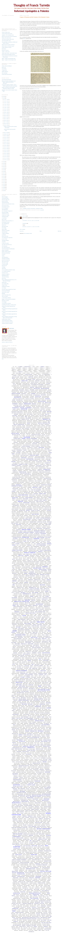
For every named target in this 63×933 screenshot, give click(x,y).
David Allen (32, 495)
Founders (26, 550)
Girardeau (46, 565)
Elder (49, 523)
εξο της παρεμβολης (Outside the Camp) (8, 269)
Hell (13, 584)
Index (14, 605)
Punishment (20, 781)
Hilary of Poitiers (34, 588)
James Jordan (36, 620)
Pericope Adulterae (17, 746)
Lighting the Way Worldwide (34, 669)
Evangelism (25, 537)
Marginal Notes (36, 681)
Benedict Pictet (25, 419)
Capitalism (40, 438)
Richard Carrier (19, 805)
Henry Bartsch (36, 586)
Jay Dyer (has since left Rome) (7, 74)
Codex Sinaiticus (26, 468)
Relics (27, 796)
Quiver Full (41, 783)
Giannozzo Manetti (16, 565)
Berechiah (35, 420)
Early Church (28, 518)
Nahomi (45, 709)
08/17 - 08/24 (6, 121)
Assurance (28, 406)
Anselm (28, 393)
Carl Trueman (36, 442)
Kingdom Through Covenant (31, 659)
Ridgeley (37, 806)
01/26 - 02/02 (6, 154)
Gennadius (48, 560)
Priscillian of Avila (22, 768)
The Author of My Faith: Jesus (7, 244)
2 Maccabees (18, 373)
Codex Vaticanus (34, 468)
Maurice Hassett (47, 692)
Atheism (22, 407)
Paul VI (41, 742)
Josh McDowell (28, 650)
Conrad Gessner (28, 477)
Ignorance (38, 600)
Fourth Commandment (45, 550)
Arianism (31, 402)
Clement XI (42, 464)
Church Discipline (33, 460)
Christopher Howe (21, 459)
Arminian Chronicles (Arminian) (7, 323)
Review (49, 802)
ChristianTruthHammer (39, 456)
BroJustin (14, 432)
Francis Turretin (29, 552)
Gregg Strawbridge (46, 573)
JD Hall (30, 627)
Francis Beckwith (32, 551)
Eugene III (49, 533)
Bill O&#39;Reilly (34, 424)
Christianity (31, 456)
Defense (20, 502)
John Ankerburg (19, 636)
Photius (45, 754)
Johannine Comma (39, 208)
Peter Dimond (44, 747)
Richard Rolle (44, 805)
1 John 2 (37, 366)
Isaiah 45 (32, 614)
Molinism (30, 704)
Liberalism (34, 668)
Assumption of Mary (20, 406)
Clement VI (30, 464)
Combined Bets (28, 469)
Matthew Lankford (41, 691)
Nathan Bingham (25, 710)
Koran (29, 660)
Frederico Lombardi (37, 554)
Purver (43, 782)
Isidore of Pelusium (46, 614)
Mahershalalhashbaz (24, 678)
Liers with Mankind (21, 669)
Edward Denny (34, 520)
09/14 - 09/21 (6, 115)
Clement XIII (48, 464)
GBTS (31, 559)
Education (20, 520)
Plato (22, 759)
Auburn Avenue (36, 407)
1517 (16, 366)
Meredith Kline (48, 696)
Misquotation (22, 702)
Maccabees (33, 677)
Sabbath (41, 818)
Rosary (14, 817)
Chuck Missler (37, 459)
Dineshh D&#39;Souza (46, 506)
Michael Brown (22, 699)
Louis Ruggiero (29, 674)
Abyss (17, 378)
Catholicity (23, 447)
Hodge (46, 591)
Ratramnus (37, 787)
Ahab (14, 383)
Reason (27, 788)
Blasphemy (48, 425)
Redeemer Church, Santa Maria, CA (7, 220)
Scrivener (30, 827)
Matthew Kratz (33, 691)
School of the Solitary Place (6, 294)
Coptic (35, 479)
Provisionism (21, 773)
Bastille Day (27, 415)
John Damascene (18, 638)
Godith (43, 568)
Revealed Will (32, 800)
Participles (23, 737)
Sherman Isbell (26, 839)
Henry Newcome (43, 586)
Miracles (48, 701)
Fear (35, 543)
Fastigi (44, 542)
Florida (39, 547)
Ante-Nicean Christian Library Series (8, 39)
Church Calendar (24, 460)
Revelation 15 (47, 801)
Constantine (48, 477)
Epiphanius (39, 528)
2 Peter (23, 373)
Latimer (49, 663)
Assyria (33, 406)
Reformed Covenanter (5, 300)
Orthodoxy (47, 731)
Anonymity (23, 393)
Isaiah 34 (27, 614)
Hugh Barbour (26, 595)
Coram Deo (39, 479)
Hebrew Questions (33, 582)
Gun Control (45, 577)
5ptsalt (39, 374)
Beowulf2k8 (29, 420)
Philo (23, 754)
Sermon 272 (14, 835)
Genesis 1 (24, 560)
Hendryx (13, 586)
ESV (16, 532)
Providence (15, 773)
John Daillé (48, 637)
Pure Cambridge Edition (29, 781)
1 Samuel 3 (24, 370)
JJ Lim (39, 632)
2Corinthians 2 (20, 374)
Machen (43, 677)
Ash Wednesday (26, 405)
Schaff (25, 825)
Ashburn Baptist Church (35, 405)
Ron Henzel (39, 816)
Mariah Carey (44, 681)
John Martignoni (37, 641)
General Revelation (17, 560)
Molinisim (24, 704)
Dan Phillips (20, 492)
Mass (49, 686)
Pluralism (26, 759)
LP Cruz (49, 674)
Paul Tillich (36, 742)
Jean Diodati (43, 627)
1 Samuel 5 (30, 370)
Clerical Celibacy (16, 465)
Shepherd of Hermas (17, 839)
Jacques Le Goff (15, 618)
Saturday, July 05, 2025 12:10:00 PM (31, 220)
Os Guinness (21, 732)
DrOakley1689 (32, 515)
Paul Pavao (24, 742)
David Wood (25, 498)
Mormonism (38, 706)
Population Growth (24, 760)
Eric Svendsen (41, 529)
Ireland (40, 610)
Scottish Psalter (41, 826)
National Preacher (33, 710)
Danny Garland (21, 493)
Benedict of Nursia (17, 419)
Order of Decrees (38, 729)
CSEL (25, 488)
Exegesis (36, 538)
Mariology (26, 682)
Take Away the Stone (5, 261)
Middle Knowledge (23, 700)
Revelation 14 (40, 801)
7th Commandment (46, 374)
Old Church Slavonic (31, 724)
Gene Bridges (47, 559)
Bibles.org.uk (34, 423)
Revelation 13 (33, 801)
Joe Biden (14, 633)
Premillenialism (17, 764)
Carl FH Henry (29, 442)
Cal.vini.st (3, 254)
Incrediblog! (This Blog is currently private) (9, 304)
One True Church (41, 727)
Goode (32, 569)
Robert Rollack (37, 810)
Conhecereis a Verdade (5, 215)
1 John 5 (42, 366)
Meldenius (49, 695)
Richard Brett (44, 804)
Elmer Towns (34, 524)
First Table (42, 546)
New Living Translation (37, 715)
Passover (41, 738)
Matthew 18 (38, 688)
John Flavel (24, 638)
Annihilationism (16, 393)
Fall (28, 541)
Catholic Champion (35, 446)
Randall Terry (19, 787)
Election (18, 524)
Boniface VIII (19, 429)
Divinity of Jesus (35, 510)
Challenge (46, 448)
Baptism (49, 411)
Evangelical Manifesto (16, 536)
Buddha (33, 433)
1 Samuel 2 (19, 369)
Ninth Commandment (28, 718)
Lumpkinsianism (16, 677)
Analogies (21, 389)
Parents (44, 736)
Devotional (47, 505)
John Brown (39, 636)
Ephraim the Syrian (22, 528)
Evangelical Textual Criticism (44, 536)
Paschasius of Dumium (23, 738)
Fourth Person (15, 551)
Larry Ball (33, 663)
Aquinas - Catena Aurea (6, 51)
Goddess (30, 568)
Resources (35, 799)
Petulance (48, 750)
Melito (13, 696)
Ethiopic (31, 533)
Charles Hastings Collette (41, 450)
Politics (40, 759)
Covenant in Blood (5, 264)
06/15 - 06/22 (6, 132)
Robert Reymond (29, 810)
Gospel (25, 570)
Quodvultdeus (48, 783)
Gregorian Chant (17, 574)
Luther (22, 677)
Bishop (23, 425)
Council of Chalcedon (35, 482)
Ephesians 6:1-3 (31, 527)
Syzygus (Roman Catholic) (6, 319)
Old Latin (38, 724)
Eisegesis (46, 523)
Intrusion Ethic (48, 609)
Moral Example (31, 705)
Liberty (44, 668)
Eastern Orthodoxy (45, 518)
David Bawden (18, 496)
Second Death (16, 830)
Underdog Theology (5, 216)
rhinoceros (25, 804)
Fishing (26, 547)
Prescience (30, 764)
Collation (49, 468)
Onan (24, 727)
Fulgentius (18, 556)
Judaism (15, 652)
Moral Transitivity (16, 706)
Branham (42, 429)
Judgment (34, 652)
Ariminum (39, 402)
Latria (17, 664)
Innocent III (47, 606)
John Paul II (24, 643)
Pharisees (18, 751)
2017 (4, 172)
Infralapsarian (46, 605)
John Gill (44, 638)
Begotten (42, 416)
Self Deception (38, 831)
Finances (15, 546)
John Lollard (21, 641)
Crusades (21, 488)
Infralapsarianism (18, 606)
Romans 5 (19, 816)
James (42, 618)
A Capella (19, 375)
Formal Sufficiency (17, 550)
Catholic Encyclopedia (45, 446)
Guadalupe (15, 577)
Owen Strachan (46, 732)
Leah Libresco (48, 664)
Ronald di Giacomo (46, 816)
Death (40, 500)
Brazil (46, 429)
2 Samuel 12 (38, 373)
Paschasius (15, 738)
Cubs (28, 488)
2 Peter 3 (33, 373)
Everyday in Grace (5, 272)
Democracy (33, 502)
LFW (30, 668)
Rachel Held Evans (18, 786)
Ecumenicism (47, 519)
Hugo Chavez (39, 595)
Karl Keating (21, 655)
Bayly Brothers (43, 415)
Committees (25, 470)
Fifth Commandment (41, 545)
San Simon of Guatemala (29, 822)
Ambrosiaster (38, 387)
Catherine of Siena (17, 446)
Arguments (25, 402)
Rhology (38, 804)
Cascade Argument (20, 443)
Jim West (30, 632)
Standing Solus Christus (6, 286)
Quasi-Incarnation (15, 783)
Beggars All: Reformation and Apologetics (9, 299)
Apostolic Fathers (29, 398)
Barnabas (16, 414)
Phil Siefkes (32, 751)
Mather (36, 687)
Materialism (31, 687)
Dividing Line (22, 510)
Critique (44, 487)
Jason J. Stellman (37, 624)
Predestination (36, 763)
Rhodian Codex (32, 804)
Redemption (41, 788)
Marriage (30, 684)
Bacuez (29, 411)
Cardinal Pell (30, 441)
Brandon (37, 429)
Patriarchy (20, 740)
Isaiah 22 (18, 614)
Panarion (41, 733)
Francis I (40, 551)
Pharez (14, 751)
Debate (45, 500)
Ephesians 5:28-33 (23, 527)
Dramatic (26, 515)
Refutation (15, 795)
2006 (4, 190)
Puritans (32, 782)
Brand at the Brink (5, 201)
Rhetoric (20, 804)
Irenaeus (17, 611)
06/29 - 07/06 (6, 125)
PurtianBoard (38, 782)
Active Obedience (32, 378)
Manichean (28, 679)
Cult (31, 488)
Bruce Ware (44, 432)
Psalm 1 (44, 773)
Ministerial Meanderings (35, 701)
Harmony (44, 579)
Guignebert (30, 577)
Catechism (34, 443)
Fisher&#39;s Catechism (18, 547)
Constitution (23, 478)
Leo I (48, 665)
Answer (33, 393)
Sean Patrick (37, 827)
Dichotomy (29, 506)
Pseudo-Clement (31, 778)
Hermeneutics (32, 587)
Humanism (27, 596)
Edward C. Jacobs (27, 520)
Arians (35, 402)
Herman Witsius (20, 587)
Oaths (18, 723)
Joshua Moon (34, 651)
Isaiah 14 (13, 614)
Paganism (29, 733)
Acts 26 (42, 378)
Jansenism (14, 624)
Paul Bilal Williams (30, 741)
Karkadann (14, 655)
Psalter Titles (27, 777)
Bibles (28, 423)
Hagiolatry (26, 578)
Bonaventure (4, 48)
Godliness (48, 568)
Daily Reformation (24, 491)
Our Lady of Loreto (29, 732)
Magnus (17, 678)
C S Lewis (23, 434)
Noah (20, 719)
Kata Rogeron (28, 655)
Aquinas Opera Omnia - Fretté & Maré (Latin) (9, 53)
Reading (15, 788)
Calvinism (27, 437)
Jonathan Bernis (19, 647)
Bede (26, 416)
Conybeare (20, 479)
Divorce (49, 510)
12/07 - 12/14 (6, 102)
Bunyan (42, 433)
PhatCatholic (25, 751)
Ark (43, 402)
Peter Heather (18, 749)
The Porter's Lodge (5, 262)
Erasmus (18, 529)
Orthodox (41, 731)
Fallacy (38, 541)
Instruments (19, 609)
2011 (4, 182)
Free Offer (44, 554)
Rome (35, 816)
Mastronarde (14, 687)
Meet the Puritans (29, 695)
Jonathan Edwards (36, 647)
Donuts (13, 514)
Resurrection (24, 800)
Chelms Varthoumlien (36, 451)
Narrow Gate (18, 710)
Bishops (43, 425)
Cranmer (29, 487)
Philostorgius (35, 754)
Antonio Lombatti (25, 396)
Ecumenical (40, 519)
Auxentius (30, 410)
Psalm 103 (49, 773)
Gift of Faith (28, 565)
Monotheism (14, 705)
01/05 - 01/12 (6, 159)
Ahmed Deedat (19, 383)
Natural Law (32, 711)
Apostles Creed (45, 397)
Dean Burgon (24, 500)
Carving (13, 443)
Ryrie (25, 818)
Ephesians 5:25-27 (15, 527)
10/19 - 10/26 (6, 109)
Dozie (49, 514)
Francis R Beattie (47, 551)
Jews (26, 632)
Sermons (31, 835)
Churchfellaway (27, 461)
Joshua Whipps (41, 651)
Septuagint (42, 834)
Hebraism (21, 582)
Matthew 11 (25, 688)
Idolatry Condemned (5, 250)
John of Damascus (36, 642)
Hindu (41, 588)
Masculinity (44, 686)
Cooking (25, 479)
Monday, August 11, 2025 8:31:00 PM (31, 226)
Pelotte (21, 745)
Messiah (18, 697)
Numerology (39, 722)
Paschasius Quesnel (33, 738)
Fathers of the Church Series (6, 37)
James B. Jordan (30, 619)
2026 (4, 96)
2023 (4, 163)
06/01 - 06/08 (6, 135)
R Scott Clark (31, 784)
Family (33, 542)
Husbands (36, 596)
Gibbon (22, 565)
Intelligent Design (27, 609)
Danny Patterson (29, 493)
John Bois (34, 636)
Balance (40, 411)
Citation (44, 461)
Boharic (42, 428)
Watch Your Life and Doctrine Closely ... (8, 203)
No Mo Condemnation (44, 718)
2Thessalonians (28, 374)
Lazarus (42, 664)
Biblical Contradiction (44, 423)
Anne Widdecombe (47, 392)
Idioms (19, 600)
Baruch (35, 414)
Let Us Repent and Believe (6, 271)
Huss (40, 596)
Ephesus (44, 527)
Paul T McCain (30, 742)
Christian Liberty (34, 455)
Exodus (42, 538)
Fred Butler (29, 554)
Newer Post (21, 231)
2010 (4, 184)
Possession (36, 760)
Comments (14, 470)
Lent (45, 665)
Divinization (43, 510)
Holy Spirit (28, 592)
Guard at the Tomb (23, 577)
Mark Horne (19, 683)
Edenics (15, 520)
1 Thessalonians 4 (42, 370)
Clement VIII (36, 464)
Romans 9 (30, 816)
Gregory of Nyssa (44, 574)
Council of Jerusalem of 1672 (39, 483)
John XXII (32, 646)
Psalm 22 (44, 774)
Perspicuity (31, 747)
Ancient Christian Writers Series (7, 33)
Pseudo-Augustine (23, 778)
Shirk (32, 839)
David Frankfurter (47, 496)
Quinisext (36, 783)
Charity (25, 450)
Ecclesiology (27, 519)
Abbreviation (47, 375)
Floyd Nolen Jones (46, 547)
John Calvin (34, 637)
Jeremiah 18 (36, 629)
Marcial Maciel (21, 681)
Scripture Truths (4, 285)
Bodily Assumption (17, 428)
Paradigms (15, 736)
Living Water (28, 672)
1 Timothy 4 (20, 371)
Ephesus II (15, 528)
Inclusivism (15, 604)
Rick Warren (31, 806)
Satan (48, 822)
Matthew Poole (20, 692)
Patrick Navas (15, 741)
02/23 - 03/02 (6, 148)
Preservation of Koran (38, 764)
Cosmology (27, 482)
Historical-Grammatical (17, 591)
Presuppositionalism (24, 765)
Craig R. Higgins (16, 487)
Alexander (19, 384)
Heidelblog (26, 583)
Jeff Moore (15, 628)
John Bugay (20, 637)
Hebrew (26, 582)
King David (22, 659)
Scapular (20, 825)
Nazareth (22, 713)
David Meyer (21, 497)
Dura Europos (48, 515)
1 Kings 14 (47, 366)
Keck (33, 655)
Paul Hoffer (44, 741)
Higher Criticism (17, 588)
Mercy (35, 696)
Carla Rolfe (43, 442)
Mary (39, 686)
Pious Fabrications (42, 756)
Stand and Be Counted (5, 292)
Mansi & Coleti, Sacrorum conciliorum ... (8, 44)
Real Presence (21, 788)
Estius (13, 532)
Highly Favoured (25, 588)
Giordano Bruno (39, 565)
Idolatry (27, 600)
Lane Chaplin (15, 663)
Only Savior (37, 728)
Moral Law (38, 705)
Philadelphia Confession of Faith (43, 751)
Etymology (37, 533)
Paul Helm (37, 741)
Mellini (16, 696)
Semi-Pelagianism (17, 834)
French (37, 555)
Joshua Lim (28, 651)
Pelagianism (15, 745)
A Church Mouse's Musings (6, 297)
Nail (49, 709)
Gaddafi (43, 556)
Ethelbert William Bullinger (18, 533)
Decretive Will (32, 501)
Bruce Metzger (31, 432)
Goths (33, 570)
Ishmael (39, 614)
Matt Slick (19, 688)
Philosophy (29, 754)
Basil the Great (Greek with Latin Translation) (9, 36)
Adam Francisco (46, 379)
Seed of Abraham (30, 831)
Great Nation (20, 573)
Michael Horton (38, 699)
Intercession (35, 609)
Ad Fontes (23, 379)
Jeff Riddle (21, 628)
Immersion (32, 601)
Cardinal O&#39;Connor (22, 441)
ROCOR (21, 813)
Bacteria (25, 411)
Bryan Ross (22, 433)
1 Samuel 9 (35, 370)
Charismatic (19, 450)
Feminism (29, 545)
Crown (48, 487)
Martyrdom (22, 686)
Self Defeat (44, 831)
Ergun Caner (26, 529)
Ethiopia (27, 533)
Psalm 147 (26, 774)
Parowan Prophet (16, 737)
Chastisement (28, 451)
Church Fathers (42, 460)
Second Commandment (44, 828)
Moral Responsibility (46, 705)
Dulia (37, 515)
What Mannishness (5, 209)
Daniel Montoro (47, 492)
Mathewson (46, 687)
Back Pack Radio (47, 410)
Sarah (44, 822)
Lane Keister (22, 663)
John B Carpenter (27, 636)
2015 (4, 176)
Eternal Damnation (40, 532)
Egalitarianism (22, 523)
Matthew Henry (25, 691)
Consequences (35, 477)
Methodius (34, 697)
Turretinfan (11, 328)
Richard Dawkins (28, 805)
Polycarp (45, 759)
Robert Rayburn (20, 810)
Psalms (21, 777)
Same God (37, 821)
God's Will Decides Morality (6, 79)
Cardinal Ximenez (45, 441)
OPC (47, 728)
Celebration (30, 447)
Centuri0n (41, 447)
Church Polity (20, 461)
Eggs (27, 523)
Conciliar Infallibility (25, 473)
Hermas (26, 587)
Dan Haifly (49, 491)
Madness (48, 677)
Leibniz (31, 665)
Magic (13, 678)
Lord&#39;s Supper (42, 673)
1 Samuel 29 (19, 370)
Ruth (47, 817)
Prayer (45, 761)
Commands (39, 469)
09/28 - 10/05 (6, 112)
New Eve (29, 715)
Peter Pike (15, 750)
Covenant (38, 484)
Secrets (36, 830)
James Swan (33, 622)
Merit (14, 697)
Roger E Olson (27, 813)
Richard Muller (36, 805)
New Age (37, 714)
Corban (44, 479)
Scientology (30, 825)
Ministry (43, 701)
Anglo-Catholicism (32, 392)
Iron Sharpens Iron (40, 611)
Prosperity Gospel (31, 772)
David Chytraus (25, 496)
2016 (4, 174)
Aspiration (47, 405)
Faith (25, 541)
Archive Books (42, 401)
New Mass (45, 715)
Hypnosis (34, 597)
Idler (23, 600)
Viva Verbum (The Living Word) (7, 237)
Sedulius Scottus (22, 831)
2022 (4, 164)
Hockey (42, 591)
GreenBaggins (32, 573)
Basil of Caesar (41, 414)
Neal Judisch (31, 713)
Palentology (35, 733)
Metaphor (23, 697)
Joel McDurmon (33, 633)
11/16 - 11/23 (6, 105)
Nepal (21, 714)
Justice (39, 652)
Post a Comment (22, 229)
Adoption (37, 380)
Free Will (21, 555)
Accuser (21, 378)
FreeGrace (32, 555)
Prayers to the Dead (24, 763)
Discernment (29, 509)
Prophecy (41, 769)
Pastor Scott (46, 738)
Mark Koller (31, 683)
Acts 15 (38, 378)
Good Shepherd (26, 569)
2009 (4, 185)
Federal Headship (41, 543)
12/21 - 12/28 (6, 99)
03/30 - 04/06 (6, 145)
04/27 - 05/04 (6, 140)
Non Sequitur (41, 719)
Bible (14, 423)
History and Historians (29, 591)
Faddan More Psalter (18, 541)
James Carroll (44, 619)
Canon (23, 438)
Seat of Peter (44, 827)
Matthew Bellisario (5, 71)
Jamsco (37, 623)
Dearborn (36, 500)
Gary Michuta (19, 559)
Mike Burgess (36, 700)
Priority (15, 768)
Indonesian (22, 605)
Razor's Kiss (4, 278)
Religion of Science (35, 796)
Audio (14, 409)
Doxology (45, 514)
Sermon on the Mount (23, 835)
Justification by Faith (17, 654)
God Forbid (18, 568)
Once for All (28, 727)
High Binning (42, 587)
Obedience (26, 723)
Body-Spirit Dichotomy (35, 428)
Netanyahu (32, 714)
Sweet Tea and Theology (6, 290)
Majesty (31, 678)
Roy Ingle (19, 817)
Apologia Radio (25, 397)
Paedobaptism (15, 733)
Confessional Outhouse (37, 474)
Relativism (22, 796)
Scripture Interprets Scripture (20, 827)
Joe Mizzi (27, 633)
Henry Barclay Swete (27, 586)
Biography (47, 424)
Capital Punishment (31, 438)
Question (30, 783)
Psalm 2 (35, 774)
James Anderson (22, 619)
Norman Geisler (39, 720)
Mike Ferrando (44, 700)
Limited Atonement (21, 670)
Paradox (20, 736)
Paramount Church (27, 736)
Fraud (24, 554)
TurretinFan (24, 223)
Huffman (20, 595)
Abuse (13, 378)
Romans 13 (43, 814)
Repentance (30, 797)
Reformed (22, 791)
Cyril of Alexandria (36, 489)
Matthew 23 (44, 688)
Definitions (26, 502)
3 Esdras (35, 374)
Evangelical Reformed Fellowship (29, 536)
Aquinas (47, 398)
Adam (33, 379)
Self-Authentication (22, 832)
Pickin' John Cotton (5, 236)
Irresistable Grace (30, 613)
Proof (30, 769)
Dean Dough (30, 500)
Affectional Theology (5, 276)
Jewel (22, 632)
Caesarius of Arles (36, 434)
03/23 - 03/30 (6, 146)
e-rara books (22, 518)
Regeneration (21, 795)
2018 (4, 171)
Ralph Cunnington (43, 786)
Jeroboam (47, 629)
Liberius (40, 668)
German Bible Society (33, 564)
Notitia (18, 722)
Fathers (17, 543)
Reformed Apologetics (41, 791)
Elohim (39, 524)
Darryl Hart (42, 493)
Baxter (37, 415)
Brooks (18, 432)
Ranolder (26, 787)
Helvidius (42, 584)
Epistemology (46, 528)
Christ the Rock (16, 455)
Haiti (42, 578)
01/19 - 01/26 (6, 156)
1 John (33, 366)
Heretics (14, 587)
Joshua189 (47, 651)
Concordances (48, 473)
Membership (22, 696)
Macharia (39, 677)
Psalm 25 (48, 774)
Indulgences (28, 605)
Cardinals (15, 442)
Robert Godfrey (35, 809)
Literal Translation (20, 672)
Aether (28, 382)
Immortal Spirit (44, 601)
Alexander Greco (26, 384)
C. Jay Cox (28, 434)
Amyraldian (37, 388)
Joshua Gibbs (21, 651)
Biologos (14, 425)
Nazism (26, 713)
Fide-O (33, 545)
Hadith (17, 578)
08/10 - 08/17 (6, 123)
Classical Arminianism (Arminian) (7, 321)
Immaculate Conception (21, 601)
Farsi (41, 542)
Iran (36, 610)
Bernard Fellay (41, 420)
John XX (27, 646)
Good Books (4, 234)
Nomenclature (33, 719)
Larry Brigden (39, 663)
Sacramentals (47, 818)
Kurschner (46, 660)
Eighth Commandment (33, 523)
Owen (41, 732)
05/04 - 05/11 (6, 138)
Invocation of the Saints (19, 610)
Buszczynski (47, 433)
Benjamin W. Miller (22, 420)
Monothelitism (21, 705)
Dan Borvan (43, 491)
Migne (31, 700)
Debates (20, 501)
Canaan (47, 437)
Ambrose (32, 387)
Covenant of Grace (46, 484)
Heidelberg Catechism (18, 583)
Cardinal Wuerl (37, 441)
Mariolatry (19, 682)
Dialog (18, 506)
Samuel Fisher (43, 821)
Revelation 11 (17, 801)
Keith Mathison (38, 655)
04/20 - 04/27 (6, 142)
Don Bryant (49, 511)
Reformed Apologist (5, 212)
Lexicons (26, 668)
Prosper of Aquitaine (21, 772)
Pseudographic (17, 779)
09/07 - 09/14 (6, 117)
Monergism (42, 704)
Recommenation (33, 788)
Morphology (44, 706)
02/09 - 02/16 (6, 151)
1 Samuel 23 (30, 369)
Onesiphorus (48, 727)
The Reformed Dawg (5, 202)
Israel (35, 615)
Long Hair (48, 672)
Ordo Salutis (21, 731)
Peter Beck (38, 747)
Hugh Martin (32, 595)
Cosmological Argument (18, 482)
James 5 (15, 619)
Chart (23, 451)
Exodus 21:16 (47, 538)
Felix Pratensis (23, 545)
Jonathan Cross (27, 647)
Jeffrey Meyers (43, 628)
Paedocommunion (22, 733)
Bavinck (33, 415)
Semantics (38, 832)
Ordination (15, 731)
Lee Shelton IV (20, 665)
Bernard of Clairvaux (5, 50)
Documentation (20, 511)
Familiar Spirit (28, 542)
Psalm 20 (39, 774)
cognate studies (42, 468)
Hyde (43, 596)
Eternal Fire (48, 532)
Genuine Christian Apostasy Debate (31, 561)
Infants (41, 605)
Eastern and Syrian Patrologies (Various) (8, 54)
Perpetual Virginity (29, 746)
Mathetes (41, 687)
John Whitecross (43, 645)
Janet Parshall (48, 623)
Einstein (41, 523)
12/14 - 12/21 (6, 101)
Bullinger (38, 433)
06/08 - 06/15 (6, 134)
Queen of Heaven (23, 783)
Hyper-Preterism (27, 597)
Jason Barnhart (21, 624)
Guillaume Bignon (37, 577)
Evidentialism (33, 537)
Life (26, 669)
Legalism (26, 665)
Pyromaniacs (48, 782)
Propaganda (36, 769)
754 (13, 366)
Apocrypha (38, 396)
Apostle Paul (38, 397)
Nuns (44, 722)
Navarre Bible (16, 713)
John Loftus (15, 641)
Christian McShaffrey (45, 455)
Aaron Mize (41, 375)
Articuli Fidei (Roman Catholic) (7, 320)
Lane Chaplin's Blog (5, 283)
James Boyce (37, 619)
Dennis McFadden (46, 502)
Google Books (43, 569)
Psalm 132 (15, 774)
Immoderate (37, 601)
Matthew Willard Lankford (6, 251)
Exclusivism (21, 538)
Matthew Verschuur (29, 692)
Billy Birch (41, 424)
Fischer (47, 546)
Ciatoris (33, 461)
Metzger (45, 697)
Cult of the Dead (37, 488)
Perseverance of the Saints (19, 747)
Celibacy (36, 447)
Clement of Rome (23, 464)
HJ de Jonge (37, 591)
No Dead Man (37, 718)
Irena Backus (46, 610)
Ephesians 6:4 (38, 527)
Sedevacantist (42, 830)
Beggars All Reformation (33, 416)
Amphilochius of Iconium (19, 388)
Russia (39, 817)
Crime (40, 487)
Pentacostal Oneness (45, 745)
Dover (41, 514)
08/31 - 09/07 (6, 118)
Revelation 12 (25, 801)
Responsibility (17, 800)
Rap (29, 787)
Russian (43, 817)
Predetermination (45, 763)
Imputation (27, 602)
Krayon (40, 660)
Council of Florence (45, 482)
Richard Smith (18, 806)
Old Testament (46, 724)
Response (46, 799)
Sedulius (15, 831)
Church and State (16, 460)
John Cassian (41, 637)
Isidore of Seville (17, 615)
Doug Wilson (35, 514)
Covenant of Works (17, 486)
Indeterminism (47, 604)
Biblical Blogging (5, 196)
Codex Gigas (31, 466)
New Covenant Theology (22, 715)
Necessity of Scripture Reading (42, 713)
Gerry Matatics (42, 564)
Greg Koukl (39, 573)
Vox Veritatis (4, 287)
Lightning (43, 669)
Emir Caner (48, 524)
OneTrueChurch (15, 728)
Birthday (19, 425)
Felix (18, 545)
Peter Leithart (39, 749)
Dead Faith (18, 500)
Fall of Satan (33, 541)
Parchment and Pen (36, 736)
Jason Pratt (45, 624)
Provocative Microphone (30, 773)
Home (41, 231)
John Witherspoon (21, 646)
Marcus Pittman (29, 681)
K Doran (39, 654)
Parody (48, 736)
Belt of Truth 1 (4, 219)
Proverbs (47, 772)
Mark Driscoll (45, 682)
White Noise (4, 268)
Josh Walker (35, 650)
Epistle (13, 529)
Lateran (45, 663)
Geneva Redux (41, 560)
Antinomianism (17, 396)
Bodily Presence (25, 428)
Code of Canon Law (47, 465)
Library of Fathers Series (6, 32)
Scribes (48, 826)
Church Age (47, 459)
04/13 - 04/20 (6, 143)
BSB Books (28, 433)
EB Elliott (15, 519)
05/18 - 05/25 (6, 137)
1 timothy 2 (48, 370)
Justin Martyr (26, 654)
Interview (41, 609)
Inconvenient (39, 604)
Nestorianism (26, 714)
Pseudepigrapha (34, 777)
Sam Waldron (32, 821)
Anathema (32, 389)
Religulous (14, 797)
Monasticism (36, 704)
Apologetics (17, 397)
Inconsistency (32, 604)
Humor (31, 596)
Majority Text (37, 678)
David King (15, 497)
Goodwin (36, 569)
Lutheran (27, 677)
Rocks (18, 813)
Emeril (43, 524)
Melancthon (43, 695)
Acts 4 (46, 378)
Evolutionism (40, 537)
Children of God (25, 452)
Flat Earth (30, 547)
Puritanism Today (25, 782)
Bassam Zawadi (21, 415)
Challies (14, 450)
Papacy (21, 734)
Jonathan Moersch (46, 647)
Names (13, 710)
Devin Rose (42, 505)
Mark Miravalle (38, 683)
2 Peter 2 (28, 373)
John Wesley (36, 645)
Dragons (14, 515)
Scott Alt (48, 825)
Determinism (16, 505)
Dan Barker (37, 491)
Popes (49, 759)
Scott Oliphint (24, 826)
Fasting (49, 542)
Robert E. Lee (20, 809)
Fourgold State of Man (34, 550)
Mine (28, 701)
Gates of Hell (26, 559)
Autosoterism (15, 410)
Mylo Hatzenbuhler (25, 709)
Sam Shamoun (19, 821)
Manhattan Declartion (19, 679)
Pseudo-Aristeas (42, 777)
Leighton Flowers (38, 665)
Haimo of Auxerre (37, 578)
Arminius (34, 403)
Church (43, 459)
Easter (37, 518)
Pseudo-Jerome (39, 778)
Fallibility (43, 541)
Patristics (22, 741)
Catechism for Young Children (44, 443)
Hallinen (46, 578)
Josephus (22, 650)
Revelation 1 (45, 800)
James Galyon (25, 620)
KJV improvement (46, 659)
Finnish (23, 546)
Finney (19, 546)
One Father (34, 727)
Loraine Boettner (15, 673)
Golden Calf (14, 569)
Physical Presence (16, 755)
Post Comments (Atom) (28, 233)
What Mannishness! (5, 257)
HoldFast (18, 592)
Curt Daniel (48, 488)
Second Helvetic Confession (27, 830)
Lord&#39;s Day (24, 673)
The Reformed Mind (5, 198)
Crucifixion (15, 488)
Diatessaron (23, 506)
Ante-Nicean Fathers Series (6, 40)
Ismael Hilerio (30, 615)
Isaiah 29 (23, 614)
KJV (40, 659)
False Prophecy (20, 542)
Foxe (21, 551)
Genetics (35, 560)
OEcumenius (46, 723)
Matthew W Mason (39, 692)
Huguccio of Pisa (46, 595)
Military (19, 701)
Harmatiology (37, 579)
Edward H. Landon (42, 520)
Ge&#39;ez (35, 559)
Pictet (22, 755)
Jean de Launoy (35, 627)
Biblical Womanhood (19, 424)
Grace (49, 570)
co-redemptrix (32, 465)
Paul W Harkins (47, 742)
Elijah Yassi (24, 524)
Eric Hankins (34, 529)
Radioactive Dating (34, 786)
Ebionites (20, 519)
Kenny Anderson (32, 656)
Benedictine (14, 420)
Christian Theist (23, 456)
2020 (4, 168)
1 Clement (20, 366)
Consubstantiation (31, 478)
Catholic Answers (25, 446)
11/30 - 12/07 (6, 104)
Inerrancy (35, 605)
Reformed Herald (41, 792)
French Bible (42, 555)
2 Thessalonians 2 (45, 373)
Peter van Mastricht (40, 750)
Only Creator (31, 728)
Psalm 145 (21, 774)
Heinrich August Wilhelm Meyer (36, 583)
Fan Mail (37, 542)
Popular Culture (15, 760)
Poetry (36, 759)
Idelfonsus (14, 600)
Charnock (19, 451)
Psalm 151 (30, 774)
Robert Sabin (44, 810)
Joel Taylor (40, 633)
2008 (4, 187)
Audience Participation (45, 407)
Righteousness (47, 806)
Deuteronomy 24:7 (23, 505)
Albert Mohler (33, 383)
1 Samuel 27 (47, 369)
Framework (25, 551)
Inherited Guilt (31, 606)
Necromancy (16, 714)
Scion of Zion (37, 825)
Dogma (25, 511)
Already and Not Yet (17, 387)
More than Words (30, 706)
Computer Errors (15, 473)
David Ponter (29, 497)
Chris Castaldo (44, 452)
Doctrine (14, 511)
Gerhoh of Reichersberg (19, 564)
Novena (29, 722)
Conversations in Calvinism (6, 303)
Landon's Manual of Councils (6, 47)
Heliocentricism (46, 583)
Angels (25, 392)
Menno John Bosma (29, 696)
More (3, 358)
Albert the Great (41, 383)
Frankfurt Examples (17, 554)
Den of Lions (39, 502)
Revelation (38, 800)
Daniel (36, 492)
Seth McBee (36, 835)
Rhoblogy (3, 293)
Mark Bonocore (38, 682)
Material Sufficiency (23, 687)
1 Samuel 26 (41, 369)
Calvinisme (33, 437)
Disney (40, 509)
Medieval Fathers (20, 695)
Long (44, 672)
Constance (42, 477)
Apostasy (32, 397)
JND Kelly (44, 632)
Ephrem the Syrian (31, 528)
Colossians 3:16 (20, 469)
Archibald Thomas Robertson (30, 401)
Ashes (43, 405)
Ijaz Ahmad (44, 600)
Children (18, 452)
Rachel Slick (26, 786)
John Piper (30, 643)
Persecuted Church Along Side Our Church (9, 289)
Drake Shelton (19, 515)
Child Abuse (44, 451)
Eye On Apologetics (5, 208)
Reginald (28, 795)
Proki (27, 769)
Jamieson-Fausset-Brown (17, 623)
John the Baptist (17, 645)
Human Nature (21, 596)
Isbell (36, 614)
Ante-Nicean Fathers (41, 393)
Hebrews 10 (44, 582)
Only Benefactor (23, 728)
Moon (26, 705)
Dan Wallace (27, 492)
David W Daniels (44, 497)
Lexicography (20, 668)
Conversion (14, 479)
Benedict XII (32, 419)
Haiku (31, 578)
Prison (28, 768)
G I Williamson (31, 556)
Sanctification (38, 822)
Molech (15, 704)
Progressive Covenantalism (19, 769)
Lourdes (36, 674)
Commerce (20, 470)
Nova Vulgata (24, 722)
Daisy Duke (31, 491)
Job (47, 632)
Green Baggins (4, 301)
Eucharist (43, 533)
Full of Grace (24, 556)
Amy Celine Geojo (29, 388)
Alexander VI (47, 384)
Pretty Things (4, 227)
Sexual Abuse (19, 837)
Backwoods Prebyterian (17, 411)
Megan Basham (37, 695)
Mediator (14, 695)
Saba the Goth (31, 818)
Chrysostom (29, 459)
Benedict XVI (46, 419)
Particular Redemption (33, 737)
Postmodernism (43, 760)
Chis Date (35, 452)
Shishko (35, 839)
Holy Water (35, 592)
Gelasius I (40, 559)
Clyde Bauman (25, 465)
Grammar (25, 208)
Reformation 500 (15, 791)
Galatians (48, 556)
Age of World (42, 382)
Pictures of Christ (28, 755)
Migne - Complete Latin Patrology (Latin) (8, 58)
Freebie (27, 555)
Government (44, 570)
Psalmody (16, 777)
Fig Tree (49, 545)
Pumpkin (14, 781)
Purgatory (37, 781)
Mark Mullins (45, 683)
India (18, 605)
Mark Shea (19, 684)
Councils (18, 484)
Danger (32, 492)
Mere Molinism (41, 696)
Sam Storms (25, 821)
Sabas (36, 818)
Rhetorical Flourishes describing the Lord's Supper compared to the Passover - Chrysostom (9, 82)
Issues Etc (40, 615)
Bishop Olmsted (37, 425)
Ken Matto (17, 656)
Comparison (48, 470)
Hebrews (39, 582)
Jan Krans (41, 623)
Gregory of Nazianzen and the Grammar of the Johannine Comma (34, 17)
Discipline (36, 509)
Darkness (35, 493)
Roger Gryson (34, 813)
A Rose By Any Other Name (28, 375)
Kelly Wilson (45, 655)
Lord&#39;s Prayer (33, 673)
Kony (25, 660)
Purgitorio (43, 781)
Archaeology (19, 400)
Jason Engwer (28, 624)
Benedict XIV (39, 419)
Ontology (43, 728)
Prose (14, 772)
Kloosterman (15, 660)
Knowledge (21, 660)
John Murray (28, 642)
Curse (43, 488)
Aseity (20, 405)
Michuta (16, 700)
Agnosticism (48, 382)
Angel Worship (20, 392)
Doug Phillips (28, 514)
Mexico (48, 697)
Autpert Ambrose (23, 410)
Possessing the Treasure (5, 206)
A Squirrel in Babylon (5, 233)
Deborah (26, 501)
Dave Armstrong (23, 495)
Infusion (25, 606)
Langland (28, 663)
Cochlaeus (39, 465)
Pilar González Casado (42, 755)
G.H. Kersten (37, 556)
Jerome (14, 630)
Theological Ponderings (5, 258)
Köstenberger (35, 660)
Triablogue (3, 267)
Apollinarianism (45, 396)
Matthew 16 (32, 688)
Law (32, 664)
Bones (14, 429)
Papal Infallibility (28, 734)
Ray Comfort (47, 787)
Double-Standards (20, 514)
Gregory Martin (25, 574)
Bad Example (34, 411)
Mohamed (48, 702)
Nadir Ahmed (38, 709)
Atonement (28, 407)
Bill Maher (27, 424)
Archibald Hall (20, 401)
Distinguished (15, 510)
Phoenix (41, 754)
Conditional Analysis (18, 474)
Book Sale (33, 429)
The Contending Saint (5, 223)
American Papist (46, 387)
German (26, 564)
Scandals (15, 825)
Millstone (24, 701)
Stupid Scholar (4, 282)
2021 (4, 166)
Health (13, 582)
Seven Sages (42, 835)
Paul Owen (19, 742)
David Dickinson (32, 496)
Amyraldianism (45, 388)
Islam (24, 615)
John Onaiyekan (45, 642)
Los (16, 674)
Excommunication (29, 538)
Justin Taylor (34, 654)
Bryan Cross (4, 67)
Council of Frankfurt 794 (17, 483)
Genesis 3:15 (30, 560)
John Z (42, 646)
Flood (35, 547)
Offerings (18, 724)
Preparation (24, 764)
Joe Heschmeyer (21, 633)
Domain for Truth (34, 511)
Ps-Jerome (39, 773)
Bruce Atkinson (24, 432)
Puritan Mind (18, 782)
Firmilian (28, 546)
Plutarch (32, 759)
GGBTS (48, 564)
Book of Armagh (26, 429)
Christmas (24, 457)
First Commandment (35, 546)
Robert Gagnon (27, 809)
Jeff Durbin (48, 627)
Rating (32, 787)
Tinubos (3, 255)
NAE (42, 709)
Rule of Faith (33, 817)
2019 (4, 169)
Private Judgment (35, 768)
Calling (21, 437)
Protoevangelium (40, 772)
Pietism (34, 755)
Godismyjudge (37, 568)
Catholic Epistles (16, 447)
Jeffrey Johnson (28, 628)
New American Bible (44, 714)
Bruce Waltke (38, 432)
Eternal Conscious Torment (26, 532)
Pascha (48, 737)
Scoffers (43, 825)
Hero (38, 587)
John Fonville (31, 638)
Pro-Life (41, 768)
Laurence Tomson (27, 664)
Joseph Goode (16, 650)
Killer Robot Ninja (5, 226)
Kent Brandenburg (40, 656)
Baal (41, 410)
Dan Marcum (14, 492)
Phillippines (18, 754)
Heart (17, 582)
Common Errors (32, 470)
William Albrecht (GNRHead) (7, 65)
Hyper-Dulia (20, 597)
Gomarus (20, 569)
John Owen (17, 643)
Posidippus (31, 760)
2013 (4, 179)
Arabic (13, 400)
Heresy (49, 586)
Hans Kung (20, 579)
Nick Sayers (19, 718)
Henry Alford (19, 586)
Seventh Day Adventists (27, 836)
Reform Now (4, 224)
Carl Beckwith (22, 442)
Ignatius (33, 600)
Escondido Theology (40, 530)
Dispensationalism (47, 509)
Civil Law (49, 461)
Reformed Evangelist (32, 792)
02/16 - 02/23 (6, 150)
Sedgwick (48, 830)
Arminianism (27, 403)
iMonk (50, 601)
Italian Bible (45, 615)
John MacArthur (29, 641)
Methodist (29, 697)
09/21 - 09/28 (6, 113)
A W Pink (36, 375)
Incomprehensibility (23, 604)
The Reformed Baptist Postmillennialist (8, 248)
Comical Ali (34, 469)
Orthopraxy (15, 732)
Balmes (44, 411)
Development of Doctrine (33, 505)
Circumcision (39, 461)
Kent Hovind (47, 656)
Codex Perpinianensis (40, 466)
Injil (36, 606)
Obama (21, 723)
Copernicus (30, 479)
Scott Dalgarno (16, 826)
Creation (35, 487)
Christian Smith (16, 456)
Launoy (20, 664)
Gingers (33, 565)
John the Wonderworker (27, 645)
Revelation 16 (16, 802)
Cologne (14, 469)
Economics (34, 519)
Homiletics (41, 592)
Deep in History (40, 501)
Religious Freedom (46, 796)
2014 (4, 177)
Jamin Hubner (27, 623)
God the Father (24, 568)
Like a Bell (48, 669)
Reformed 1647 (4, 265)
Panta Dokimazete (47, 733)
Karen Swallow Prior (46, 654)
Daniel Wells (14, 493)
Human (15, 596)
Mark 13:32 (31, 682)
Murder (49, 707)
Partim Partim (43, 737)
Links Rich (43, 670)
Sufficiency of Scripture (6, 230)
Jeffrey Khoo (35, 628)
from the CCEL (36, 88)
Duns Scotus (41, 515)
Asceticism (15, 405)
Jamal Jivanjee (37, 618)
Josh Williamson (42, 650)
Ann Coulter (39, 392)
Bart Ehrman (30, 414)
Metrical (40, 697)
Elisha (29, 524)
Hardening (30, 579)
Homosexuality (27, 593)
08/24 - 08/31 (6, 120)
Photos (49, 754)
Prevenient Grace (34, 765)
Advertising (23, 382)
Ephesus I (49, 527)
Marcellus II (15, 681)
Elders (13, 524)
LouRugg (41, 674)
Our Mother (36, 732)
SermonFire (4, 241)
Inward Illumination (30, 610)
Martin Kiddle (15, 686)
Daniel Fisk (40, 492)
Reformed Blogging (21, 792)
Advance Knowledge (16, 382)
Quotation (16, 784)
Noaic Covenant (25, 719)
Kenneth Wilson (23, 656)
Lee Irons (14, 665)
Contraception (47, 478)
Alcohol (48, 383)
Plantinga (18, 759)
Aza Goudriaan (36, 410)
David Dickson (40, 496)
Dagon (17, 491)
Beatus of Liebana (20, 416)
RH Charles (14, 804)
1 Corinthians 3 (27, 366)
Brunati (49, 432)
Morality (23, 706)
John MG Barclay (20, 642)
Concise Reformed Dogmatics (38, 473)
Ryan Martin (20, 818)
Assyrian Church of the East (42, 406)
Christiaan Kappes (24, 455)
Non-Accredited (47, 719)
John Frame (38, 638)
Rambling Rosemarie (5, 275)
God (13, 568)
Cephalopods (48, 447)
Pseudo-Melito (46, 778)
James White (41, 622)
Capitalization (46, 438)
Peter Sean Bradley (22, 750)
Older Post (59, 231)
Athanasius (15, 407)
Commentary (46, 469)
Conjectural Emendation (18, 477)
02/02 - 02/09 (6, 153)
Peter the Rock (31, 750)
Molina (19, 704)
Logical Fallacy (39, 672)
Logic (33, 672)
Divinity (28, 510)
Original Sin (33, 731)
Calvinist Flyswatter (40, 437)
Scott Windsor (4, 68)
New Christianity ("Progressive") (7, 210)
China (30, 452)
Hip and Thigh (4, 229)
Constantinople (16, 478)
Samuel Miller (20, 822)
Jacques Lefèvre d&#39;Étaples (26, 618)
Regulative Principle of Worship (41, 795)
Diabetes (14, 506)
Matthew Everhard (16, 691)
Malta (42, 678)
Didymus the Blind (36, 506)
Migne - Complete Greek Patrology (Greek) (9, 59)
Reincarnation (16, 796)
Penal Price (26, 745)
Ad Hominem (28, 379)
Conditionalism (27, 474)
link (24, 38)
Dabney (14, 491)
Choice (38, 452)
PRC (31, 763)
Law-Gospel (37, 664)
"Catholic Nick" (4, 70)
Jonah (14, 647)
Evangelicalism (17, 537)
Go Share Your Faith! (5, 243)
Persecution (46, 746)
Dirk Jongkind (22, 509)
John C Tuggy (27, 637)
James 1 (46, 618)
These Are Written (5, 296)
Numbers (34, 722)
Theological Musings (5, 240)
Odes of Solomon (39, 723)
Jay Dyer (18, 627)
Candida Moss (17, 438)
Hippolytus (46, 588)
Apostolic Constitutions (19, 398)
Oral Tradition (29, 729)
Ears (34, 518)
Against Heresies (35, 382)
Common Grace (40, 470)
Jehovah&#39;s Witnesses (23, 629)
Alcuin (14, 384)
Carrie (48, 442)
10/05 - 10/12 (6, 110)
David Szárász (37, 497)
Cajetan (43, 434)
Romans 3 (14, 816)
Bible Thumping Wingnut (21, 423)
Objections (32, 723)
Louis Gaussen (21, 674)
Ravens (41, 787)
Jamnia (33, 623)
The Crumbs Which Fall (6, 247)
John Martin (45, 641)
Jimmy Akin (35, 632)
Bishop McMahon (29, 425)
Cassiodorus (28, 443)
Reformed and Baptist (30, 791)
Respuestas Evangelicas (5, 274)
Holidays (23, 592)
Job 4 (50, 632)
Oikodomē (24, 724)
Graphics (14, 573)
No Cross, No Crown (5, 205)
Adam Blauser (39, 379)
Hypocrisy (39, 597)
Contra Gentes (39, 478)
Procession (46, 768)
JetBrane (18, 632)
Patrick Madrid (47, 740)
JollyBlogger (47, 646)
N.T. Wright (32, 709)
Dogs (29, 511)
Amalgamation (26, 387)
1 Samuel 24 (36, 369)
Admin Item (24, 380)
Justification (46, 652)
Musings (18, 709)
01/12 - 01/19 (6, 158)
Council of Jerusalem (27, 483)
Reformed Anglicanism (5, 199)
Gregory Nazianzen (31, 208)
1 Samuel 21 (24, 369)
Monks (47, 704)
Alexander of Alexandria (37, 384)
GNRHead (45, 566)
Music (14, 709)
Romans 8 (24, 816)
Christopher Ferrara (39, 457)
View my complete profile (7, 342)
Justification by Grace (5, 213)
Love (45, 674)
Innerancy (40, 606)
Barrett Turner (22, 414)
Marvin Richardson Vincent (31, 686)
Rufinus (27, 817)
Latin (13, 664)
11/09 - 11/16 (6, 107)
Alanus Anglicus (26, 383)
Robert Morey (43, 809)
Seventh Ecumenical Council (39, 836)
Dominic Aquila (42, 511)
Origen (27, 731)
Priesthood (41, 765)
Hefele (49, 582)
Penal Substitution (34, 745)
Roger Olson (42, 813)
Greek (25, 573)
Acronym (26, 378)
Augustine (24, 409)
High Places (48, 587)
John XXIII (37, 646)
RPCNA (23, 817)
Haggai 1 (21, 578)
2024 (4, 161)
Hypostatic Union (47, 597)
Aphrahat (32, 396)
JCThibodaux (24, 627)
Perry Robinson (38, 746)
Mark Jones (25, 683)
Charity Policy (31, 450)
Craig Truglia (23, 487)
